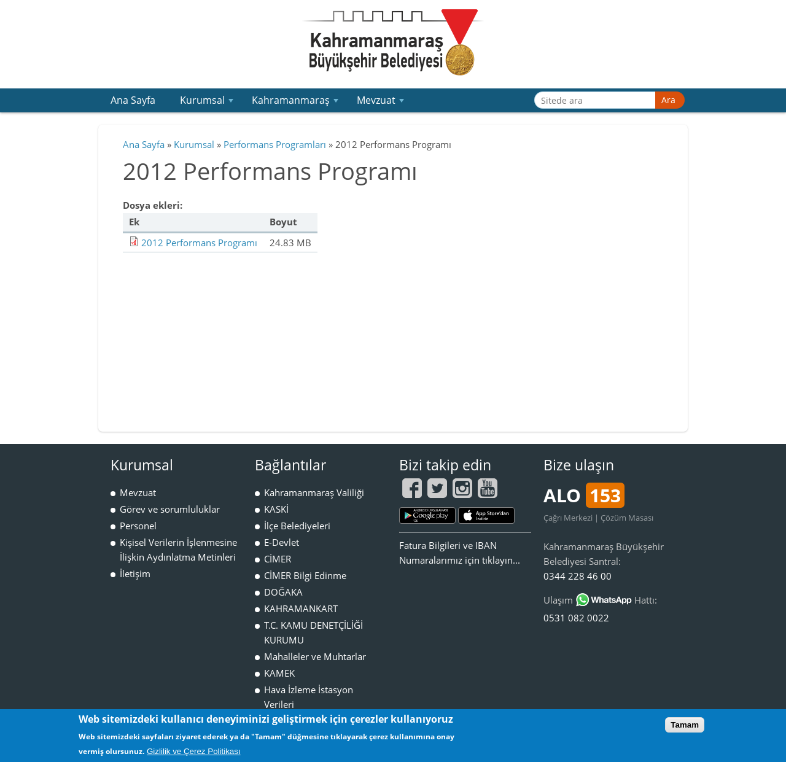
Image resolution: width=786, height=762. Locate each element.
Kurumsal (208, 102)
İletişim (135, 573)
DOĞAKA (283, 592)
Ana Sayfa (133, 100)
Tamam (685, 724)
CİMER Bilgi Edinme (305, 575)
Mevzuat (382, 102)
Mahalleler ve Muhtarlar (315, 656)
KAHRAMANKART (301, 608)
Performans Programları (275, 144)
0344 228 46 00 (577, 576)
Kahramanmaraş (296, 102)
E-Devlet (281, 542)
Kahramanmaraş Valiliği (314, 492)
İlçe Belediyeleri (297, 525)
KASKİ (276, 509)
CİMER (277, 559)
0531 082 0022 (576, 618)
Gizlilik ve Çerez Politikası (194, 751)
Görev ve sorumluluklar (170, 509)
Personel (138, 525)
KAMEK (279, 673)
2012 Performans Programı (199, 242)
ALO (584, 495)
